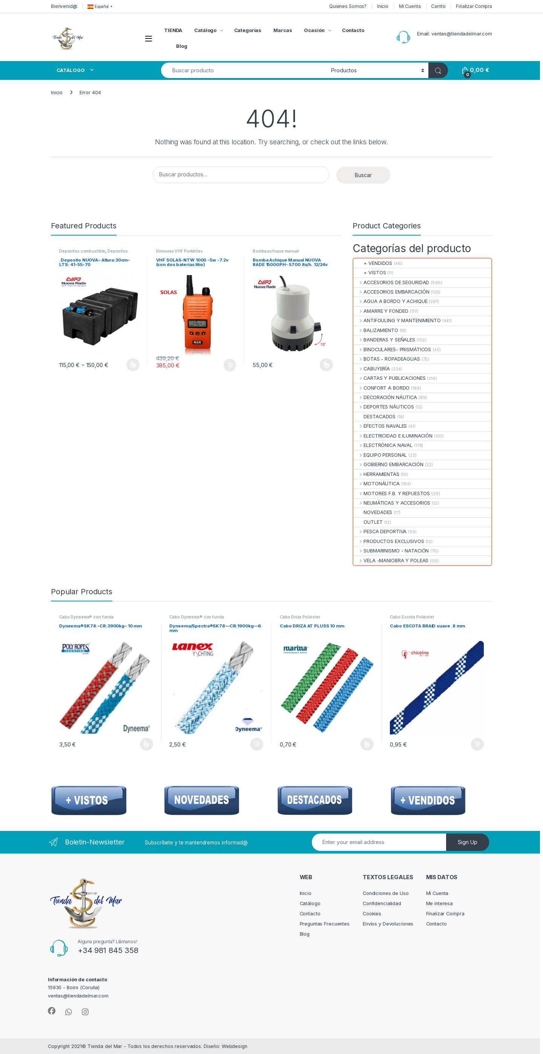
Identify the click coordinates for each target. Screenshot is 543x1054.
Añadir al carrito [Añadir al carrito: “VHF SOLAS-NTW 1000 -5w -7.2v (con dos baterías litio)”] (230, 365)
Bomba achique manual (276, 251)
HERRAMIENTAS (376, 474)
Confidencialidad (382, 903)
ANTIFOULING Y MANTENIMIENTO (397, 320)
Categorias (248, 30)
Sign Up (467, 842)
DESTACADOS (374, 416)
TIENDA (173, 30)
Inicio (382, 6)
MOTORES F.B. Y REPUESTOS (391, 493)
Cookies (372, 913)
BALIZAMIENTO (375, 330)
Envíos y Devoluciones (388, 924)
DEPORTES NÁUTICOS (383, 407)
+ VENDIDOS (372, 263)
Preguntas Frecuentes (325, 924)
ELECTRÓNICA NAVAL (383, 445)
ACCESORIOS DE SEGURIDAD (391, 282)
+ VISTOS (369, 272)
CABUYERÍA (371, 369)
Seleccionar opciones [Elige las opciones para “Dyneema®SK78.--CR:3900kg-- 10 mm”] (146, 744)
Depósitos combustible (82, 251)
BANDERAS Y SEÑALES (384, 340)
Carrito (438, 6)
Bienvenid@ (64, 6)
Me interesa (439, 903)
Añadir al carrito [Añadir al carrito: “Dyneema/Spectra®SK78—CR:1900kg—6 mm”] (256, 744)
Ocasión (314, 30)
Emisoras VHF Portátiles (179, 251)
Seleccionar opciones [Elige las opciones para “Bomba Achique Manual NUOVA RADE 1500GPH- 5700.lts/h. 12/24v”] (326, 364)
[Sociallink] (51, 1011)
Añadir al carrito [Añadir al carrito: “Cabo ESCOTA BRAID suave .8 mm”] (477, 744)
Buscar (363, 175)
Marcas (282, 30)
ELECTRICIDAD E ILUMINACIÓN (393, 436)
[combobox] (244, 70)
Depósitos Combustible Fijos (93, 253)
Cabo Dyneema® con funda (86, 617)
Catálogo (205, 30)
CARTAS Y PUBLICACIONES (389, 378)
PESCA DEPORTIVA (379, 531)
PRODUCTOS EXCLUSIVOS (388, 541)
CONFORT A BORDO (381, 388)
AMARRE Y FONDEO (380, 311)
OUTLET (368, 522)
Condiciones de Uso (386, 893)
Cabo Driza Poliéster (300, 617)
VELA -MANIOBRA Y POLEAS (390, 560)
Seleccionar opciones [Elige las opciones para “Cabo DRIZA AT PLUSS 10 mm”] (367, 744)
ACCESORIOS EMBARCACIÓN (391, 292)
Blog (181, 46)
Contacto (353, 30)
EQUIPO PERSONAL (380, 455)
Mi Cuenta (410, 6)
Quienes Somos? (348, 6)
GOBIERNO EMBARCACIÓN (388, 464)
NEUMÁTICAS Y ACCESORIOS (391, 503)
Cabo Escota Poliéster (412, 617)
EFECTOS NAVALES (380, 426)
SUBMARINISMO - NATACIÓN (391, 551)
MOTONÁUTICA (376, 483)
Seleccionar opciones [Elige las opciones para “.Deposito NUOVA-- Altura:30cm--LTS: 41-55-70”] (133, 364)
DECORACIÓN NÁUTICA (385, 397)
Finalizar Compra (474, 6)
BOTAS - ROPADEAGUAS (386, 359)
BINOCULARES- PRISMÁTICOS (392, 349)
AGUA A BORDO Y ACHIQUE (390, 301)
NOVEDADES (372, 512)
